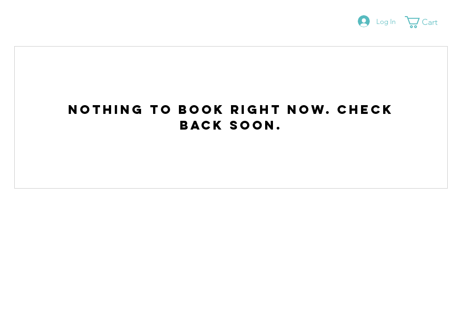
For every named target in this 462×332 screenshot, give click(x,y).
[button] (427, 22)
